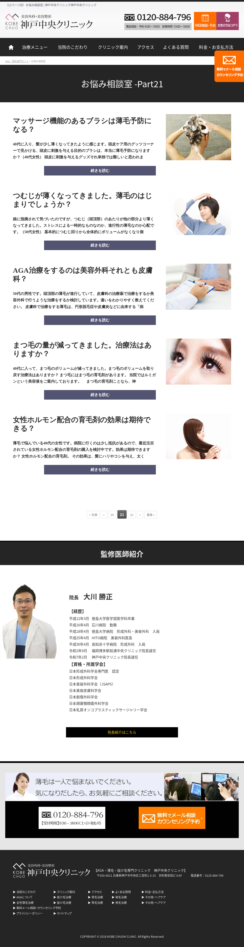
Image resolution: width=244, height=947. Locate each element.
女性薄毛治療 (25, 903)
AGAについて (24, 897)
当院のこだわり (73, 47)
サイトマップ (64, 913)
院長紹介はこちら (122, 732)
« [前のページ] (104, 515)
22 (131, 515)
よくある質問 (176, 47)
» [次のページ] (140, 515)
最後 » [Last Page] (151, 515)
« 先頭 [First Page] (93, 515)
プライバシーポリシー (29, 913)
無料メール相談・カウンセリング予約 (38, 908)
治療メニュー (35, 47)
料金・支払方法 (154, 892)
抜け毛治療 (64, 897)
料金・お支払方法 (216, 47)
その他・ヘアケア (155, 897)
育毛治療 (97, 897)
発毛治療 (121, 897)
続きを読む (100, 171)
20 (112, 515)
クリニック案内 (113, 47)
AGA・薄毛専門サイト (17, 61)
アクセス (145, 47)
